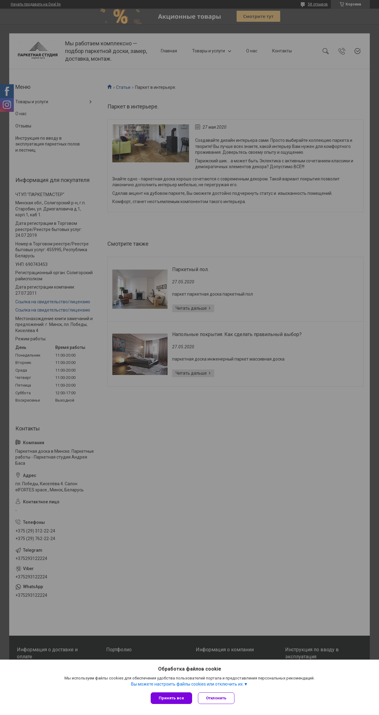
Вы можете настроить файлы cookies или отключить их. (187, 684)
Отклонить (216, 698)
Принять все (171, 698)
